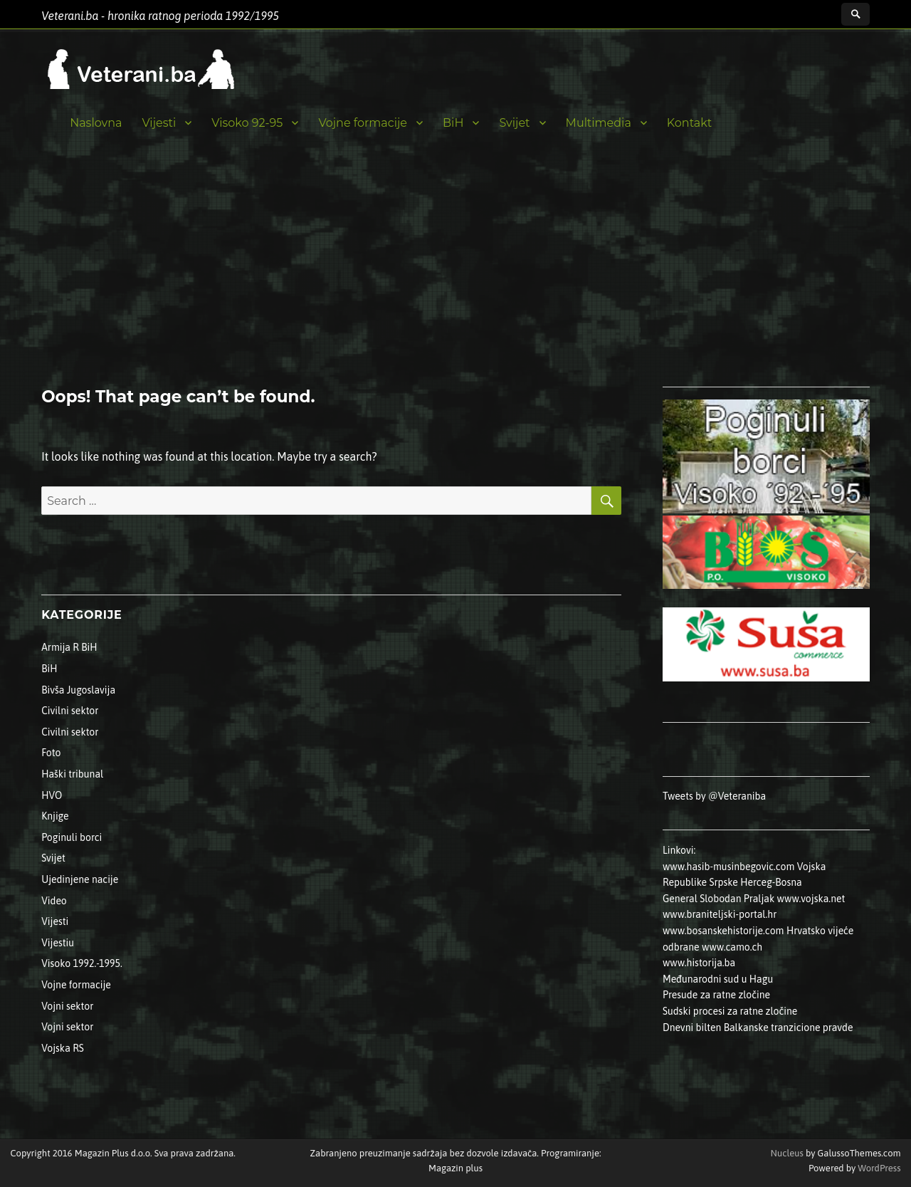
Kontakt (689, 123)
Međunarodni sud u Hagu (718, 979)
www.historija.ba (699, 962)
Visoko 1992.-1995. (81, 963)
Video (54, 900)
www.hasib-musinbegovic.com (728, 866)
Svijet (514, 123)
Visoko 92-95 (247, 123)
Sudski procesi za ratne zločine (730, 1011)
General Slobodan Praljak (718, 898)
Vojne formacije (362, 123)
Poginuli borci (71, 837)
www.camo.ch (732, 947)
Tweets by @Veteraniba (714, 796)
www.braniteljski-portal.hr (719, 914)
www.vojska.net (811, 898)
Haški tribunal (72, 774)
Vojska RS (62, 1048)
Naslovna (96, 123)
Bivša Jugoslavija (78, 690)
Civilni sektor (69, 710)
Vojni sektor (67, 1006)
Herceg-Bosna (771, 882)
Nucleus (787, 1153)
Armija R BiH (69, 647)
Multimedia (598, 123)
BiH (453, 123)
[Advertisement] (455, 280)
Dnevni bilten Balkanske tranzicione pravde (758, 1027)
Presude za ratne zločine (716, 994)
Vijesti (159, 123)
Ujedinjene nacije (79, 879)
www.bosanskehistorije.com (723, 930)
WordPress (877, 1168)
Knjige (54, 816)
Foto (50, 752)
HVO (51, 795)
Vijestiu (57, 942)
